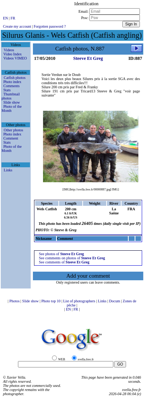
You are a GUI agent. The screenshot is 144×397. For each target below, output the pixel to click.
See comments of (64, 262)
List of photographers (79, 301)
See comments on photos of (72, 258)
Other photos (13, 130)
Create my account (17, 26)
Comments (11, 86)
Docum (115, 301)
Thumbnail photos (10, 96)
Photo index (12, 82)
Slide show (11, 102)
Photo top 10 (52, 301)
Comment (10, 138)
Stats (6, 90)
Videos (9, 50)
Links (8, 170)
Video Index (12, 54)
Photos (15, 301)
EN (6, 18)
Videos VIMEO (15, 58)
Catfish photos (14, 78)
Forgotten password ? (50, 26)
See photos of (61, 254)
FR (12, 18)
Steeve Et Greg (88, 58)
